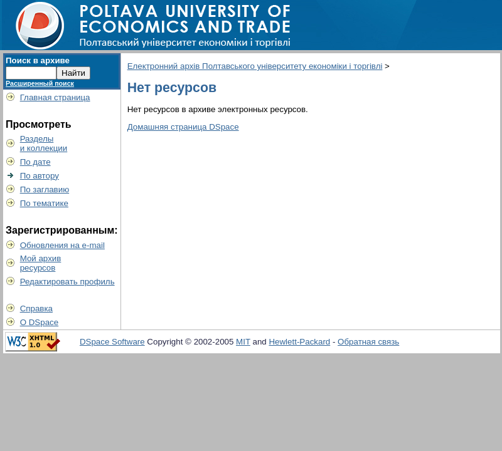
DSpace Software (112, 341)
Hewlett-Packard (299, 341)
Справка (36, 308)
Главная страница (55, 97)
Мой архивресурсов (40, 263)
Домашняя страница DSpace (183, 127)
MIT (243, 341)
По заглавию (45, 189)
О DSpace (39, 322)
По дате (35, 162)
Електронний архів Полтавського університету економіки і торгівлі (255, 66)
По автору (39, 175)
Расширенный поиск (40, 83)
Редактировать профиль (67, 281)
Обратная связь (368, 341)
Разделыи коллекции (44, 143)
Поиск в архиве (38, 60)
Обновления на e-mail (62, 245)
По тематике (44, 203)
